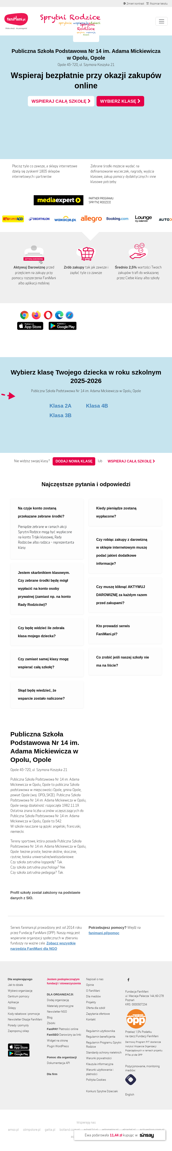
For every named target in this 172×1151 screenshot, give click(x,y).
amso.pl (13, 1129)
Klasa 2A (61, 406)
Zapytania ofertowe (98, 1014)
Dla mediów (93, 996)
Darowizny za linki (64, 1035)
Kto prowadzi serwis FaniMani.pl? (113, 630)
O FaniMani (93, 991)
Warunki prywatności (99, 1058)
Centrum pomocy (18, 996)
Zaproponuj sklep (18, 1031)
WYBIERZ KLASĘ (120, 101)
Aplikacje (13, 1002)
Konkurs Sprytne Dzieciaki (102, 1091)
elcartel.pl (129, 1129)
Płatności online (62, 1029)
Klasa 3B (61, 415)
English (129, 1094)
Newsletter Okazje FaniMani (25, 1019)
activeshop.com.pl (152, 1129)
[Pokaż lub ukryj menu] (161, 21)
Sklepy (12, 1008)
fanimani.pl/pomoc (104, 933)
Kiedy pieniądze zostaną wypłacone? (116, 512)
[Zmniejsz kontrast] (133, 3)
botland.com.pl (70, 1129)
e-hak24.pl (91, 1129)
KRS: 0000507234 (136, 1004)
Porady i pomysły (18, 1025)
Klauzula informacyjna (99, 1064)
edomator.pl (110, 1129)
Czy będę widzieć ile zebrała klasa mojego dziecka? (41, 632)
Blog (49, 1017)
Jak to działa (15, 985)
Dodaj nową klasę (73, 461)
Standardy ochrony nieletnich (104, 1052)
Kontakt (90, 1019)
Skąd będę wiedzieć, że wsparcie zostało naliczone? (41, 694)
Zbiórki (51, 1023)
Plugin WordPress (58, 1046)
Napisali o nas (95, 979)
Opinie (90, 985)
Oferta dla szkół (95, 1008)
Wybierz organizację (20, 991)
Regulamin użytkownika (100, 1031)
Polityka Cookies (96, 1080)
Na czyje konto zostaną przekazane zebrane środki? (41, 512)
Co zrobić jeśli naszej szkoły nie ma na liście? (122, 661)
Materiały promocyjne (60, 1006)
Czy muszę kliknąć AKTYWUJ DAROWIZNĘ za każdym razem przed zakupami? (121, 595)
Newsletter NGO (57, 1011)
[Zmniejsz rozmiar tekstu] (157, 3)
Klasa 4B (97, 406)
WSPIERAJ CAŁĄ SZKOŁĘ (61, 101)
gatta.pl (50, 1129)
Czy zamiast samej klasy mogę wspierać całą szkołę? (43, 663)
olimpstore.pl (31, 1129)
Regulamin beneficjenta (100, 1036)
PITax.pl (129, 1054)
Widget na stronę (57, 1040)
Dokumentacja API (58, 1063)
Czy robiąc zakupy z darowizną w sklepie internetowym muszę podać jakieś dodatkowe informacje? (121, 551)
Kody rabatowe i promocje (24, 1014)
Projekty (91, 1002)
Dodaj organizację (58, 1000)
